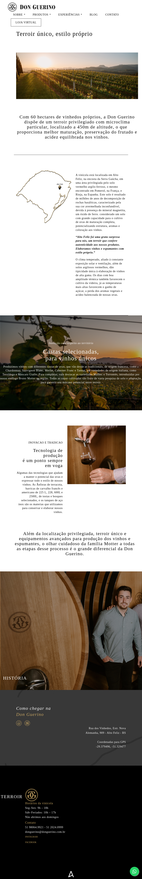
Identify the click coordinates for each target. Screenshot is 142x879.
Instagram (31, 843)
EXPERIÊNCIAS (70, 14)
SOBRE (19, 14)
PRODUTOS (42, 14)
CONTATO (112, 14)
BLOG (94, 14)
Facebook (30, 849)
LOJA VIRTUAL (26, 22)
